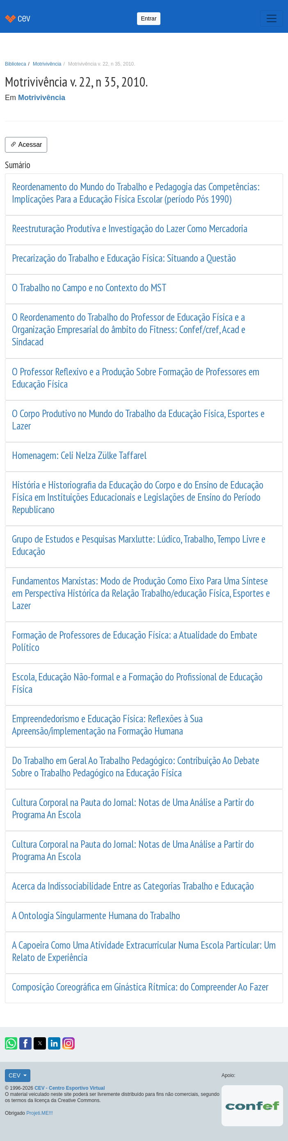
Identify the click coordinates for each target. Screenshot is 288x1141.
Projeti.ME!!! (39, 1113)
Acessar (26, 144)
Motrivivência (47, 64)
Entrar (148, 18)
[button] (11, 1043)
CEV (15, 1075)
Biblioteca (15, 64)
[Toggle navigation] (271, 18)
